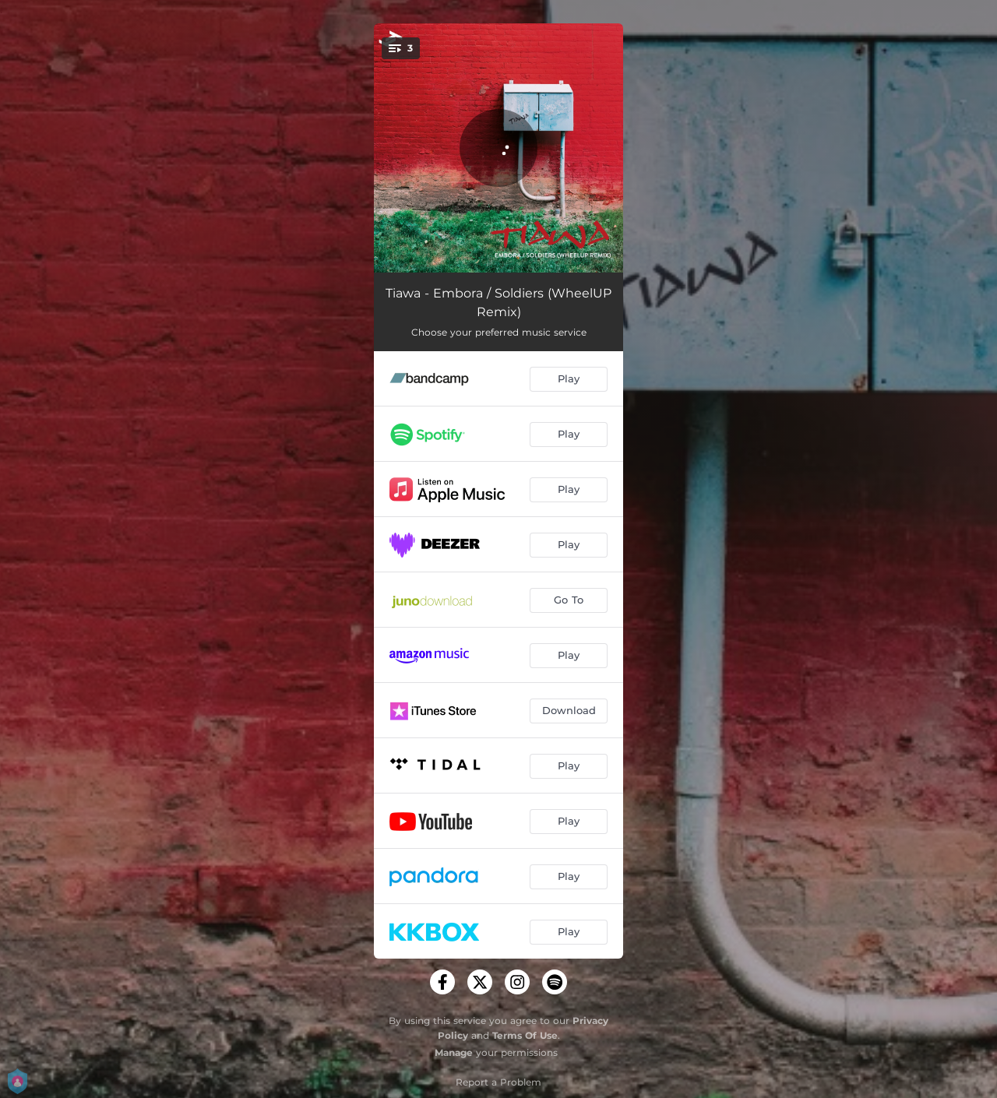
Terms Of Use (525, 1035)
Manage (454, 1052)
